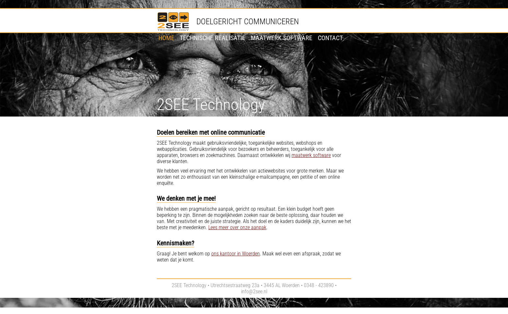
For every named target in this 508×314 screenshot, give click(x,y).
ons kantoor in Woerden (235, 254)
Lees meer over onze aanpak (237, 227)
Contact (330, 38)
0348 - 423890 (319, 285)
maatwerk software (311, 155)
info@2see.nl (254, 291)
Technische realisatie (212, 38)
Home (166, 38)
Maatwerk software (281, 38)
